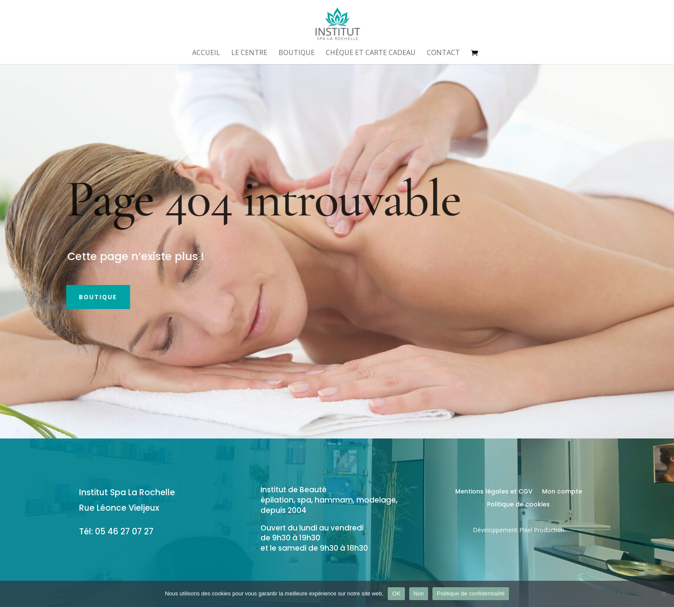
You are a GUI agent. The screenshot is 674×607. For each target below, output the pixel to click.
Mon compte (562, 492)
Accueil (206, 53)
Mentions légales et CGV (494, 492)
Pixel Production (541, 530)
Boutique (297, 53)
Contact (443, 53)
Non (419, 593)
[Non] (663, 593)
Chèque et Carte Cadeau (371, 53)
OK (396, 593)
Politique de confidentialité (471, 593)
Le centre (249, 53)
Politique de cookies (518, 505)
